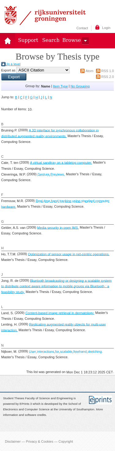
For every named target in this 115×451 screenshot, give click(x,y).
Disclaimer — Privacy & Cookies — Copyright (39, 441)
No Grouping (80, 86)
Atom (90, 71)
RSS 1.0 (107, 71)
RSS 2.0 (107, 77)
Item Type (60, 86)
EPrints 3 (26, 403)
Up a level (13, 64)
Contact (82, 28)
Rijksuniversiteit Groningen (45, 15)
